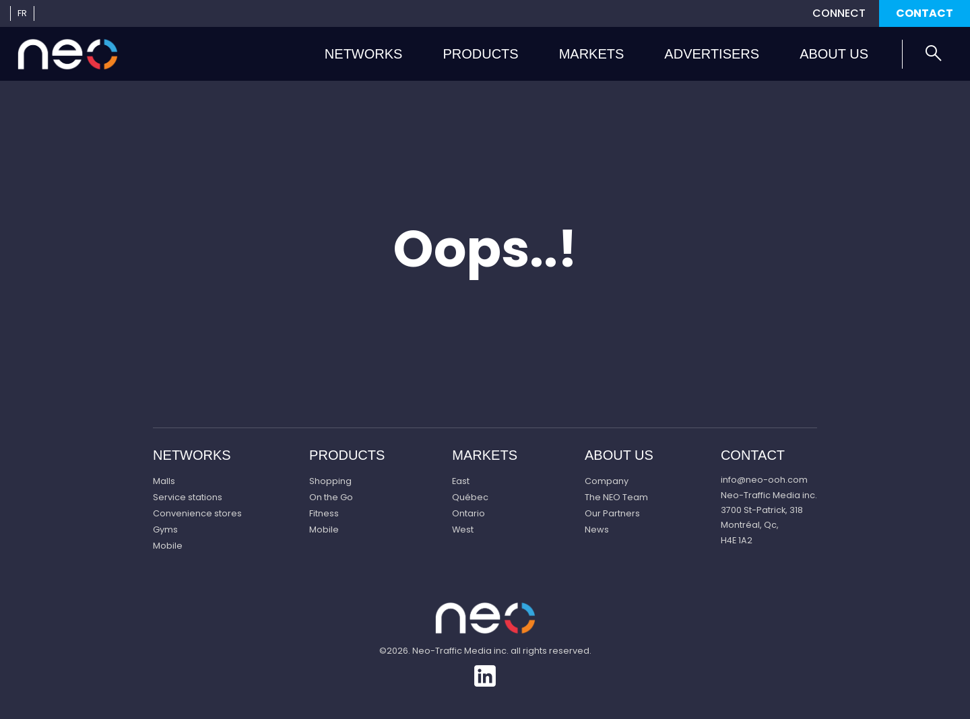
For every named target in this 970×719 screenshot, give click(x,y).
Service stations (187, 497)
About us (834, 53)
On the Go (331, 497)
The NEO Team (616, 497)
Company (606, 481)
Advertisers (711, 53)
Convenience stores (197, 513)
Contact (924, 13)
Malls (164, 481)
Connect (839, 13)
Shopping (330, 481)
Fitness (324, 513)
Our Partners (612, 513)
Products (480, 53)
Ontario (468, 513)
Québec (470, 497)
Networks (364, 53)
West (463, 529)
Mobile (168, 545)
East (461, 481)
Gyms (165, 529)
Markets (591, 53)
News (597, 529)
